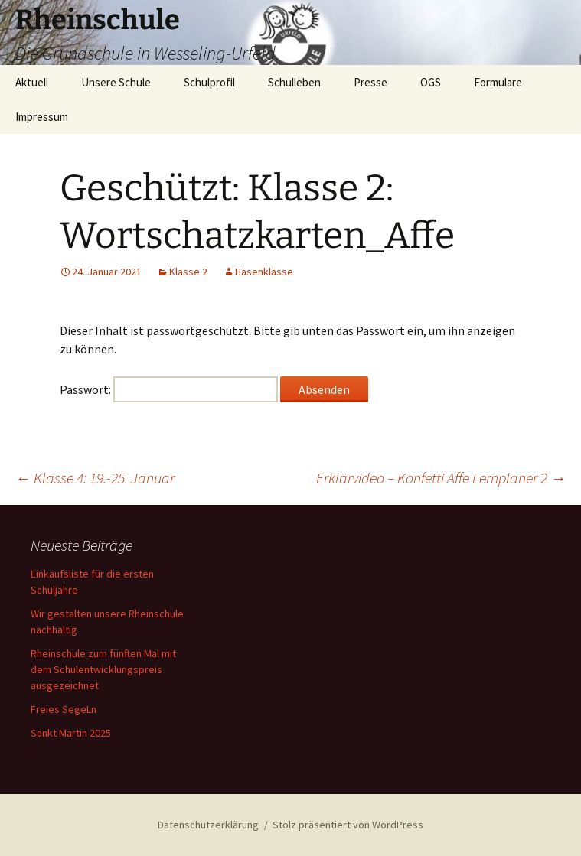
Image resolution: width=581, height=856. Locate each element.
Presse (370, 82)
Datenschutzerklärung (208, 825)
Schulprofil (209, 82)
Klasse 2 (188, 271)
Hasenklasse (264, 271)
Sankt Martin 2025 (71, 733)
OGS (430, 82)
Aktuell (31, 82)
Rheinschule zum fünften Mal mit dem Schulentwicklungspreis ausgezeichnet (103, 669)
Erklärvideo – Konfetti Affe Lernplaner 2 (441, 477)
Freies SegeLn (63, 709)
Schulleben (294, 82)
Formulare (498, 82)
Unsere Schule (116, 82)
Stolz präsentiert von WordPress (348, 825)
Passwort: (169, 389)
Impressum (41, 116)
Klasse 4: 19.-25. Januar (95, 477)
